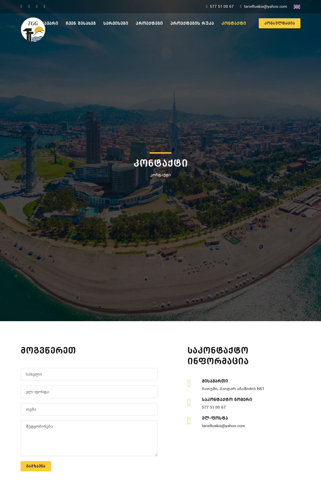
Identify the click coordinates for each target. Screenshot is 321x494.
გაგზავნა (35, 466)
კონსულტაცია (279, 23)
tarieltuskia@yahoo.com (223, 425)
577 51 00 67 (214, 407)
